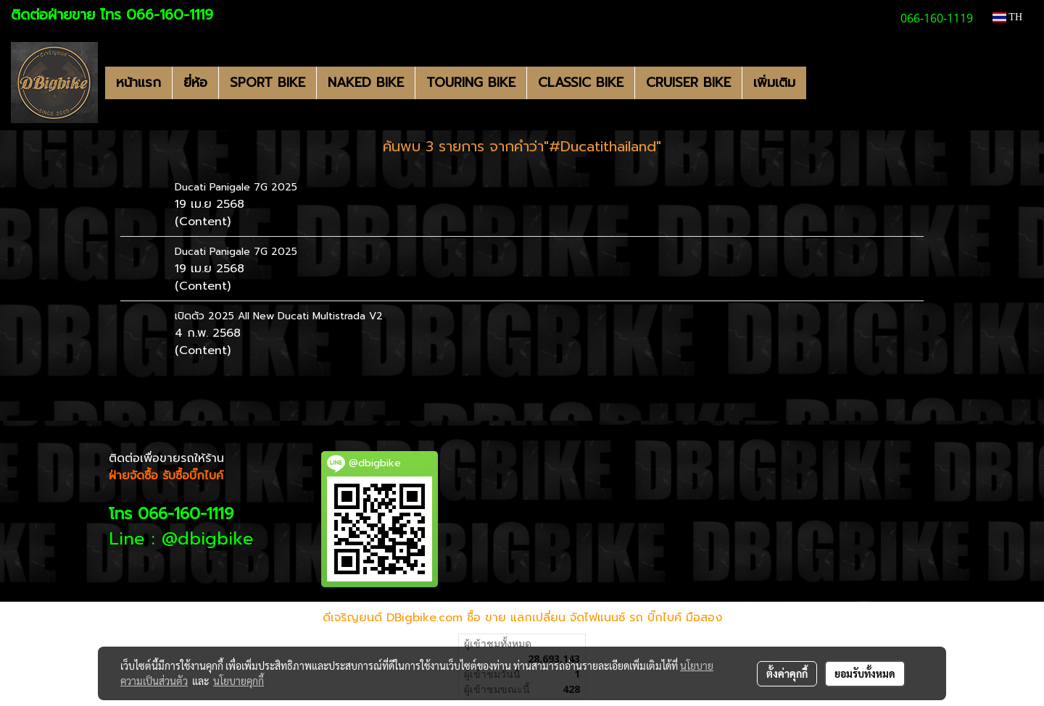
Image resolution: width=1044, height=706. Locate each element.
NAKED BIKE (366, 82)
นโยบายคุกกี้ (238, 680)
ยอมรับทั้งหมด (864, 673)
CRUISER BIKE (688, 82)
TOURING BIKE (470, 82)
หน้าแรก (138, 82)
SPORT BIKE (267, 82)
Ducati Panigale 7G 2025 (236, 187)
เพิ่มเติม (774, 82)
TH (1007, 17)
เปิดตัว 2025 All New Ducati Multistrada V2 (279, 316)
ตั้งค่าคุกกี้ (787, 673)
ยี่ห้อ (195, 82)
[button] (819, 82)
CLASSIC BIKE (581, 82)
